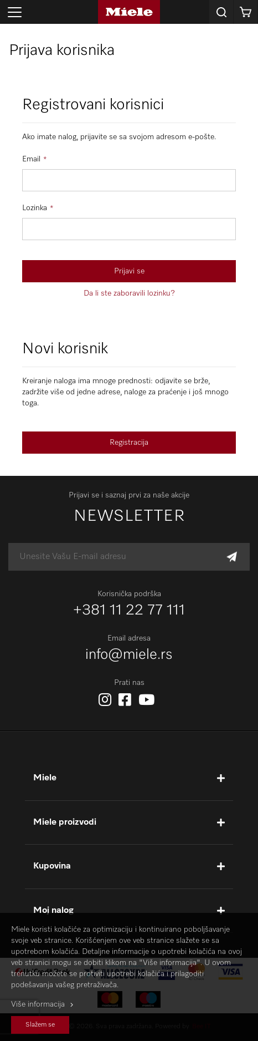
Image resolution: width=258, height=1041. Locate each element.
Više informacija (38, 1004)
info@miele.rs (129, 655)
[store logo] (129, 12)
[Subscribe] (231, 557)
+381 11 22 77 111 (129, 610)
